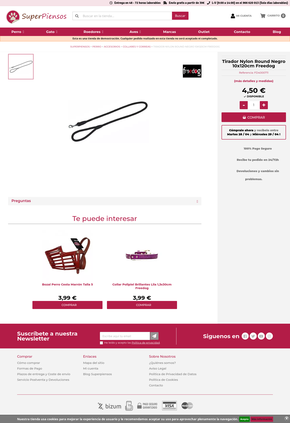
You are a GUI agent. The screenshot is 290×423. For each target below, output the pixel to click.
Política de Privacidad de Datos (173, 374)
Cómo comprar (28, 363)
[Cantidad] (254, 105)
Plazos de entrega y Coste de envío (43, 374)
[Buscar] (130, 16)
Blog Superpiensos (97, 374)
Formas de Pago (29, 368)
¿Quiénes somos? (162, 363)
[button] (17, 32)
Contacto (156, 385)
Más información (262, 419)
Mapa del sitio (93, 363)
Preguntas (21, 201)
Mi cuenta (90, 368)
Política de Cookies (163, 380)
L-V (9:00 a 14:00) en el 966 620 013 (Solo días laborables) (250, 3)
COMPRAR (256, 118)
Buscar (180, 15)
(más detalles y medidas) (253, 81)
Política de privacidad (146, 342)
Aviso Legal (157, 368)
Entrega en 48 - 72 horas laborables (137, 3)
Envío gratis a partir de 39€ (186, 3)
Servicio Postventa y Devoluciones (43, 380)
